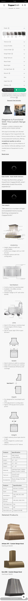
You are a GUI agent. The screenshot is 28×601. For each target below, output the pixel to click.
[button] (23, 5)
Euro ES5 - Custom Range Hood (12, 572)
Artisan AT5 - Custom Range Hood (13, 543)
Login (25, 1)
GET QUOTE (14, 599)
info (8, 28)
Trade (14, 1)
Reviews (3, 1)
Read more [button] (5, 154)
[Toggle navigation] (4, 5)
